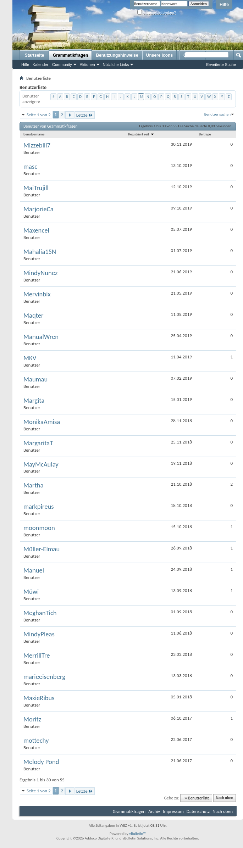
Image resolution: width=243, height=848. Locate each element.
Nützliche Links (116, 64)
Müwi (31, 592)
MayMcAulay (41, 464)
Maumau (35, 379)
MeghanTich (40, 613)
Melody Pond (41, 762)
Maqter (33, 315)
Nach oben (224, 798)
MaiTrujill (36, 188)
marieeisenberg (44, 677)
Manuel (33, 570)
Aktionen (87, 64)
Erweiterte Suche (221, 64)
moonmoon (39, 528)
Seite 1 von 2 (39, 114)
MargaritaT (38, 443)
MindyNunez (40, 273)
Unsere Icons (159, 55)
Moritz (32, 719)
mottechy (36, 740)
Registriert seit (141, 134)
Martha (33, 485)
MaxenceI (36, 230)
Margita (33, 401)
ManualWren (41, 337)
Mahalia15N (39, 252)
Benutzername (33, 134)
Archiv (154, 811)
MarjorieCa (38, 209)
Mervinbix (37, 294)
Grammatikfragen (70, 55)
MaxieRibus (39, 698)
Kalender (40, 64)
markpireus (38, 507)
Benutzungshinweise (117, 55)
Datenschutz (198, 811)
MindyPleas (39, 634)
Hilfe (224, 4)
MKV (29, 358)
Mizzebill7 (36, 145)
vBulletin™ (137, 833)
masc (30, 167)
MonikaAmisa (41, 422)
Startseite (34, 55)
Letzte (84, 115)
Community (62, 64)
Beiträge (205, 134)
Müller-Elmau (41, 549)
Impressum (173, 811)
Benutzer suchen (217, 114)
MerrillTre (36, 655)
